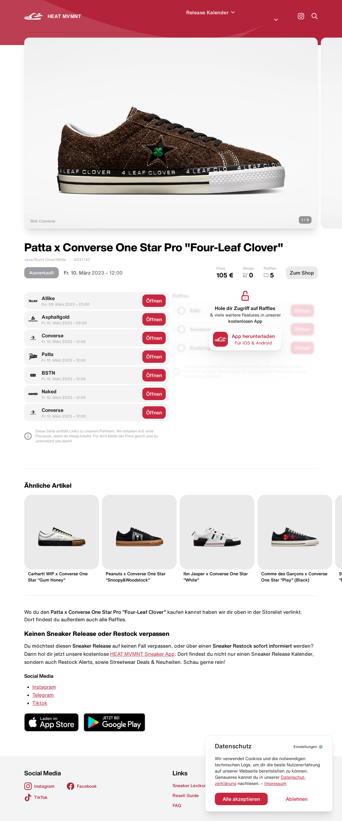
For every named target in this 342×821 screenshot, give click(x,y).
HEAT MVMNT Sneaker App (142, 646)
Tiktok (39, 695)
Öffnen (154, 293)
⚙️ (308, 747)
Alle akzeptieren (241, 798)
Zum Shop (302, 265)
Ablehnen (296, 798)
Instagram (44, 679)
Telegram (43, 687)
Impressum (275, 783)
